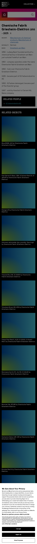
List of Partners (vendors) (9, 527)
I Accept (18, 532)
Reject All (18, 537)
